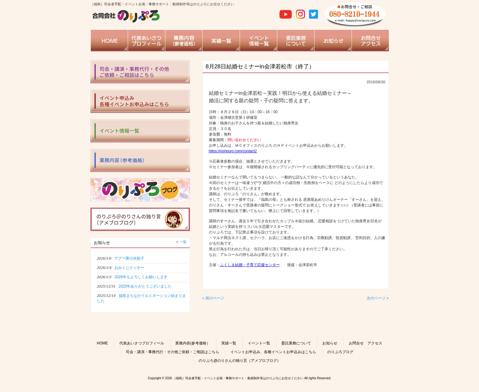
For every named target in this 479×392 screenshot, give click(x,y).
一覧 (183, 242)
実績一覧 (228, 343)
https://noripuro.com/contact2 (233, 151)
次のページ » (378, 298)
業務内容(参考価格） (192, 343)
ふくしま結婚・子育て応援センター (250, 265)
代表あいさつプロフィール (141, 343)
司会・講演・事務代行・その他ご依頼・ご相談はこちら (172, 352)
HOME (102, 343)
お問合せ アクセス (365, 343)
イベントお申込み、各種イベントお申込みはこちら (273, 352)
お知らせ (329, 343)
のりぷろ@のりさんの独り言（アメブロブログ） (240, 360)
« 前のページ (213, 298)
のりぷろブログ (340, 352)
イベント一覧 (259, 343)
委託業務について (296, 343)
